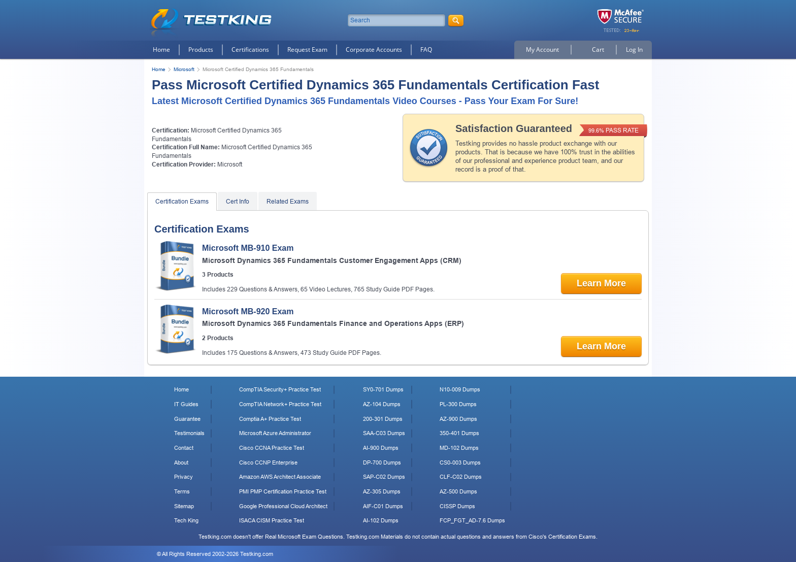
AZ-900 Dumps (458, 419)
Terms (182, 491)
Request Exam (307, 49)
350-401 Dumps (459, 433)
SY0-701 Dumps (383, 389)
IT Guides (186, 404)
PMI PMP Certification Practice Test (282, 491)
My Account (542, 49)
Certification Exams (182, 201)
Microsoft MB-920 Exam (248, 311)
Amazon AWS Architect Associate (280, 477)
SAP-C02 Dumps (384, 477)
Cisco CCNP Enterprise (268, 462)
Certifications (250, 49)
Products (200, 49)
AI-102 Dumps (381, 520)
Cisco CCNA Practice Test (271, 448)
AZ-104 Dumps (382, 404)
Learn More (601, 283)
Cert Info (237, 201)
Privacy (183, 477)
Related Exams (288, 201)
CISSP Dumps (457, 506)
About (181, 462)
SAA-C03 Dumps (384, 433)
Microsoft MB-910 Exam (248, 248)
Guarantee (187, 419)
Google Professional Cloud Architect (283, 506)
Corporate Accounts (374, 49)
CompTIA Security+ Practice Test (280, 389)
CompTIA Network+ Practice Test (280, 404)
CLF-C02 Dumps (461, 477)
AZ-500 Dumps (458, 491)
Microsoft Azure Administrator (275, 433)
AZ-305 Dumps (382, 491)
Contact (183, 448)
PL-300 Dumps (458, 404)
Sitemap (184, 506)
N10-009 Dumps (460, 389)
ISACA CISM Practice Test (271, 520)
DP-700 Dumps (382, 462)
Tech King (186, 520)
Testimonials (189, 433)
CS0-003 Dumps (460, 462)
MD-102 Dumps (459, 448)
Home (161, 49)
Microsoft (184, 69)
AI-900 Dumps (381, 448)
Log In (634, 49)
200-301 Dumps (383, 419)
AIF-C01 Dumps (383, 506)
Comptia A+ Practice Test (270, 419)
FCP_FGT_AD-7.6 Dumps (472, 520)
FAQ (426, 49)
